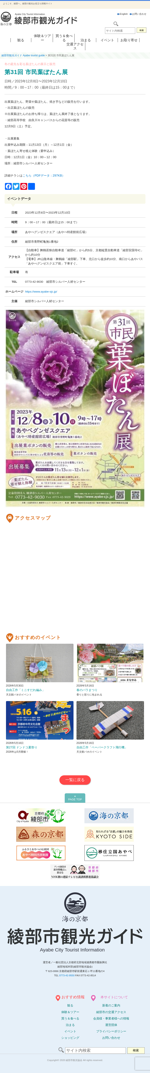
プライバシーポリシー (111, 1031)
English (122, 14)
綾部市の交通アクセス (111, 1012)
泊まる (86, 40)
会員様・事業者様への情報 (111, 1018)
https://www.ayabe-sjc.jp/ (41, 291)
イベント (107, 40)
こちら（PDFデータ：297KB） (43, 175)
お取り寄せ (129, 40)
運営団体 (111, 1025)
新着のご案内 (111, 1005)
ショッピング (70, 1037)
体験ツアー (70, 1012)
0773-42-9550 (67, 975)
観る (20, 40)
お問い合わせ (138, 14)
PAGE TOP (75, 798)
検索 (142, 30)
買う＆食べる (70, 1018)
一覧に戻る (75, 780)
